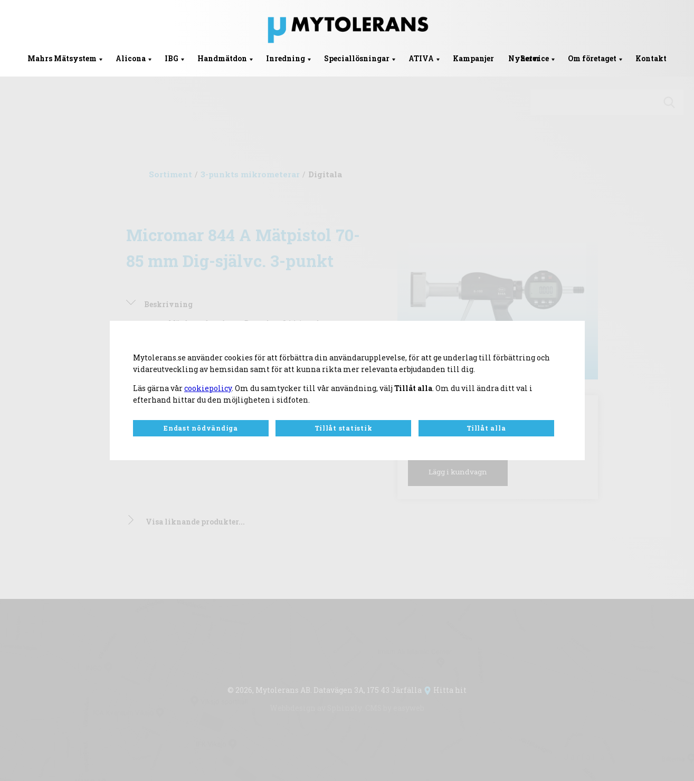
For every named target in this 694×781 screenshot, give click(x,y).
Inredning (285, 58)
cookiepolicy (208, 388)
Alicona (131, 58)
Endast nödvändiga (201, 428)
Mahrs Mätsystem (62, 58)
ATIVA (421, 58)
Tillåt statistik (343, 428)
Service (534, 58)
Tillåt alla (486, 428)
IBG (171, 58)
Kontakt (651, 58)
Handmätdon (222, 58)
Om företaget (592, 58)
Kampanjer (473, 58)
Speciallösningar (356, 58)
